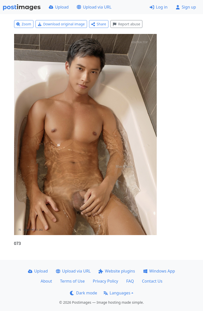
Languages (116, 293)
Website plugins (117, 271)
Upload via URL (94, 7)
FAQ (130, 281)
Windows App (159, 271)
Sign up (186, 7)
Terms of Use (72, 281)
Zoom (23, 24)
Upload (59, 7)
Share (98, 24)
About (46, 281)
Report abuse (126, 24)
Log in (159, 7)
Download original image (61, 24)
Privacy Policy (105, 281)
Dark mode (83, 293)
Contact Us (152, 281)
